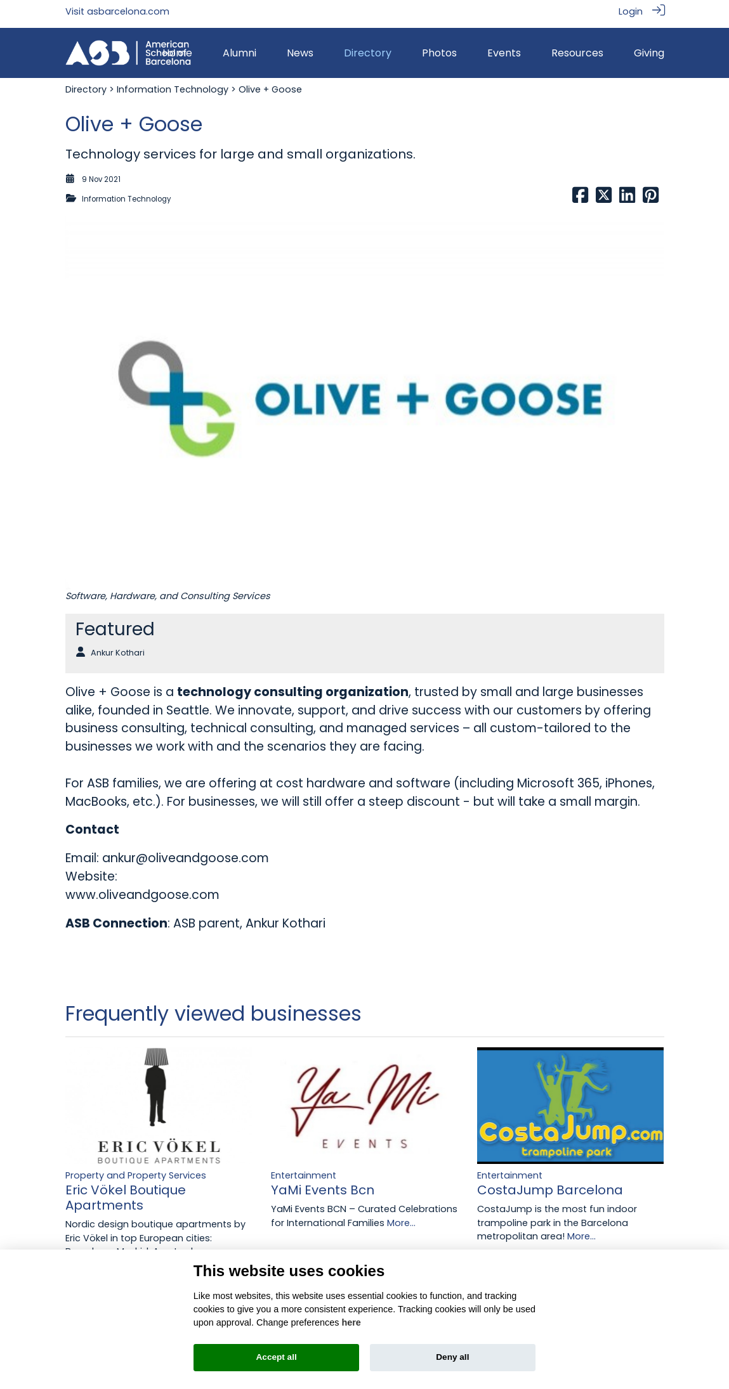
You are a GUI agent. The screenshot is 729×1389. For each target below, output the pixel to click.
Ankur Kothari (118, 647)
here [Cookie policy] (350, 1322)
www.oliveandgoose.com (142, 889)
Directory (86, 85)
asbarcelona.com (128, 11)
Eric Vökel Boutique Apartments (125, 1193)
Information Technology (172, 85)
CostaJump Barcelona (550, 1185)
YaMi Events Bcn (322, 1185)
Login (631, 11)
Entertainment (303, 1170)
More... (401, 1217)
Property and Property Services (135, 1170)
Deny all (452, 1357)
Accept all (276, 1357)
